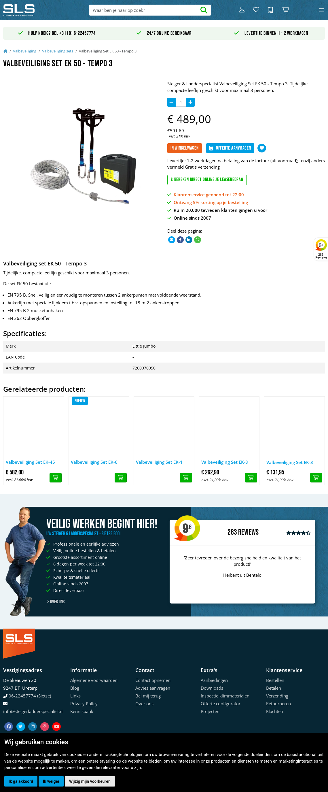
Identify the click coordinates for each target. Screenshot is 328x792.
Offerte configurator (220, 703)
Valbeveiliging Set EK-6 (94, 462)
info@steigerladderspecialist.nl (33, 711)
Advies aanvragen (152, 688)
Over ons (55, 602)
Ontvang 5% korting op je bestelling (211, 202)
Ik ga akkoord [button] (21, 781)
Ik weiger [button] (51, 781)
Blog (74, 688)
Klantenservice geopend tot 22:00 (209, 194)
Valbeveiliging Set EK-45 (30, 462)
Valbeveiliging (24, 51)
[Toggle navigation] (321, 10)
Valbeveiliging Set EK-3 (289, 462)
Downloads (212, 688)
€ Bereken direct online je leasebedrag (207, 179)
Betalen (273, 688)
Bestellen (275, 680)
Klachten (274, 711)
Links (75, 696)
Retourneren (278, 703)
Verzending (277, 696)
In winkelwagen (184, 148)
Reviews (248, 532)
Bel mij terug (148, 696)
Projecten (210, 711)
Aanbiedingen (214, 680)
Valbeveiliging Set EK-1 (159, 462)
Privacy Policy (84, 703)
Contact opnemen (152, 680)
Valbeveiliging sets (57, 51)
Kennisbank (81, 711)
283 (232, 532)
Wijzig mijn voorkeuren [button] (90, 781)
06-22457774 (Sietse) (30, 696)
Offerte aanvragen (230, 148)
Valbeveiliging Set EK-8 (224, 462)
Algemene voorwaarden (93, 680)
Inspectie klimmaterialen (225, 696)
